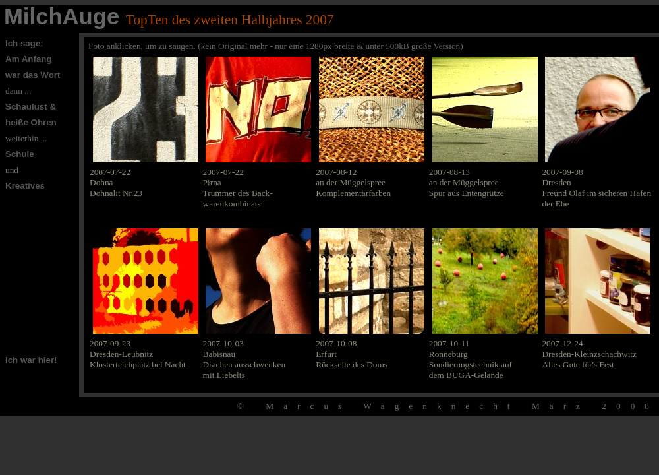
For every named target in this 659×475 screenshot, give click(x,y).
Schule (19, 154)
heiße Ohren (31, 122)
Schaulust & (30, 106)
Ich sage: (24, 43)
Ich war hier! (31, 360)
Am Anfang (28, 59)
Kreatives (25, 186)
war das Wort (32, 75)
